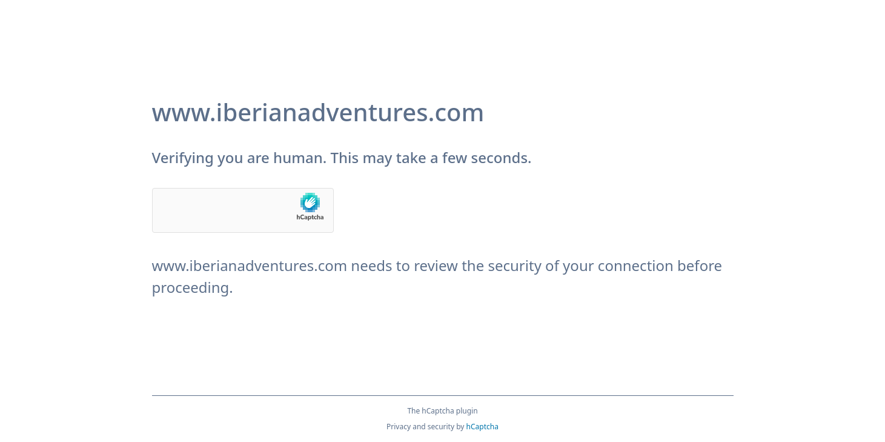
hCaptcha (482, 426)
